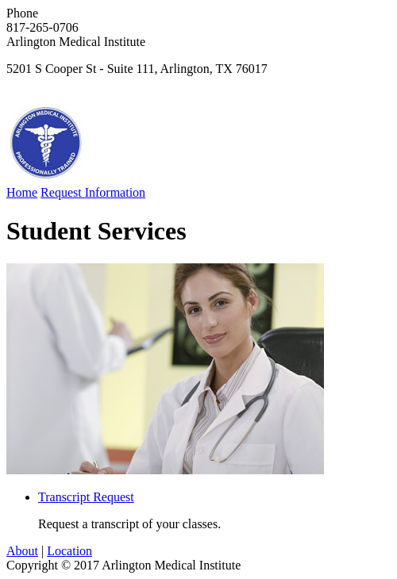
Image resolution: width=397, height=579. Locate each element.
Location (69, 551)
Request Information (92, 192)
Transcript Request (86, 497)
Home (21, 192)
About (22, 551)
